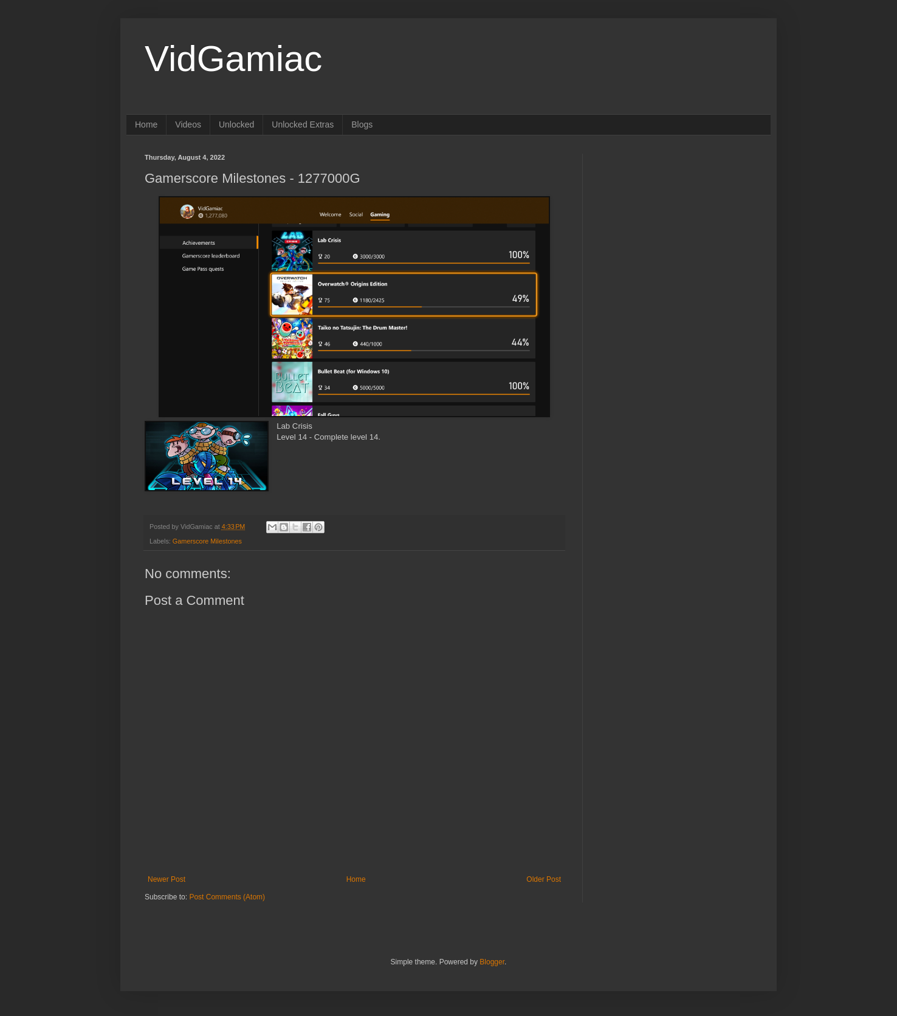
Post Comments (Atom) (227, 897)
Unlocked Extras (303, 124)
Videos (188, 124)
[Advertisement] (676, 229)
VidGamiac (233, 58)
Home (146, 124)
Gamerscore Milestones (207, 541)
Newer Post (166, 879)
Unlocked (236, 124)
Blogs (362, 124)
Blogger (491, 962)
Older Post (543, 879)
